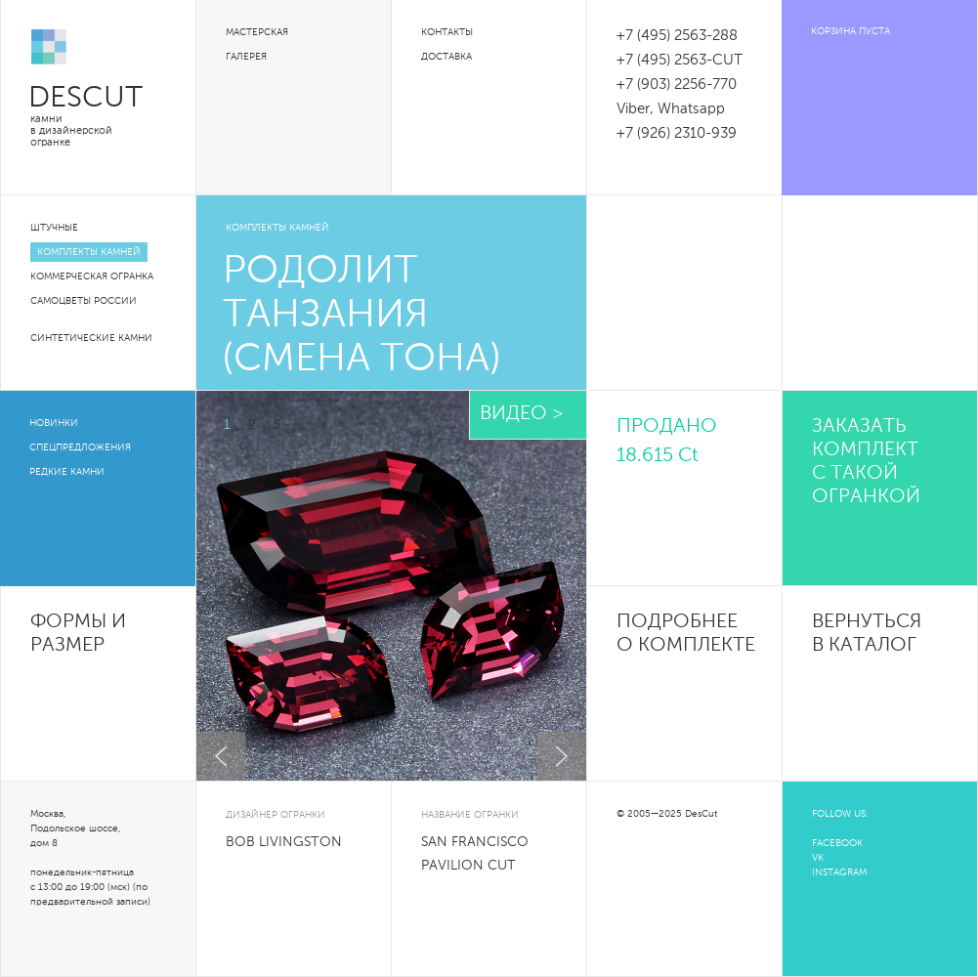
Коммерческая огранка (91, 276)
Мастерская (257, 32)
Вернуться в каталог (866, 634)
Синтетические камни (91, 338)
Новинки (53, 423)
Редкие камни (67, 472)
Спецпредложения (80, 447)
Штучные (54, 228)
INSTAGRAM (839, 872)
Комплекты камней (89, 252)
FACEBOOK (837, 843)
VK (818, 858)
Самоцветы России (83, 301)
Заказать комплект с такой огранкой (866, 462)
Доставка (446, 57)
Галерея (246, 57)
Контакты (447, 32)
